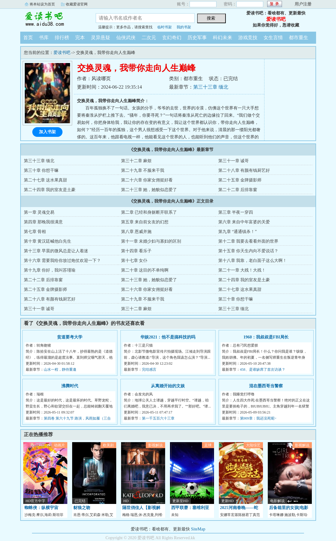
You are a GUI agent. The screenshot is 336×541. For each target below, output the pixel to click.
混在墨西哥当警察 (266, 386)
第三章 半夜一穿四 (235, 212)
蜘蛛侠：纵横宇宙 (41, 507)
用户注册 (303, 4)
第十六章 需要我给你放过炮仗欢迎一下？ (62, 260)
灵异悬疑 (100, 37)
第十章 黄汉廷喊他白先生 (48, 241)
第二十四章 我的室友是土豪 (50, 189)
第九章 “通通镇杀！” (237, 231)
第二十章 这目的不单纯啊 (145, 270)
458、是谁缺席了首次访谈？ (262, 369)
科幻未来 (222, 37)
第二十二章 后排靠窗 (238, 189)
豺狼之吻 (81, 507)
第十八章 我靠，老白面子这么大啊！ (252, 260)
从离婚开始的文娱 (168, 386)
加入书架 (47, 132)
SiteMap (198, 529)
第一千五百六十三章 (158, 418)
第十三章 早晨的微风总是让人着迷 (56, 251)
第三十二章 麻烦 (136, 161)
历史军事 (197, 37)
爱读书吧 (53, 19)
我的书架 (184, 27)
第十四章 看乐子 (136, 251)
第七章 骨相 (35, 231)
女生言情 (273, 37)
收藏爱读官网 (77, 4)
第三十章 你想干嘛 (41, 170)
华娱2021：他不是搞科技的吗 (167, 337)
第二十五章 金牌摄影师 (240, 180)
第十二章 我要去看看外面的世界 (248, 241)
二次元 (149, 37)
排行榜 (62, 37)
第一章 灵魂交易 (39, 212)
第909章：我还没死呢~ (258, 418)
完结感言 (149, 369)
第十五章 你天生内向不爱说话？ (248, 251)
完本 (80, 37)
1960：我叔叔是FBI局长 (265, 337)
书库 (44, 37)
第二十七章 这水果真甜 (45, 180)
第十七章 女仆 (134, 260)
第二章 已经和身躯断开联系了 (149, 212)
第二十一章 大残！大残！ (242, 270)
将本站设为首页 (42, 4)
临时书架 (164, 27)
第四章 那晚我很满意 (43, 222)
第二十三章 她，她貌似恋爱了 (149, 189)
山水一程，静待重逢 (60, 369)
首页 (28, 37)
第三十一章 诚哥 (233, 161)
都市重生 (298, 37)
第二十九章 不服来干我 (143, 170)
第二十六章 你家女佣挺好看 (147, 180)
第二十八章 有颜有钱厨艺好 (244, 170)
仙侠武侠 (126, 37)
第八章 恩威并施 (136, 231)
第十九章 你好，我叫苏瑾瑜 (50, 270)
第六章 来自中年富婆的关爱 (244, 222)
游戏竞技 (248, 37)
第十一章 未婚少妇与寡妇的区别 (151, 241)
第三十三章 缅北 (210, 87)
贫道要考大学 (69, 337)
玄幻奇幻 (171, 37)
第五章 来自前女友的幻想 (145, 222)
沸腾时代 (69, 386)
